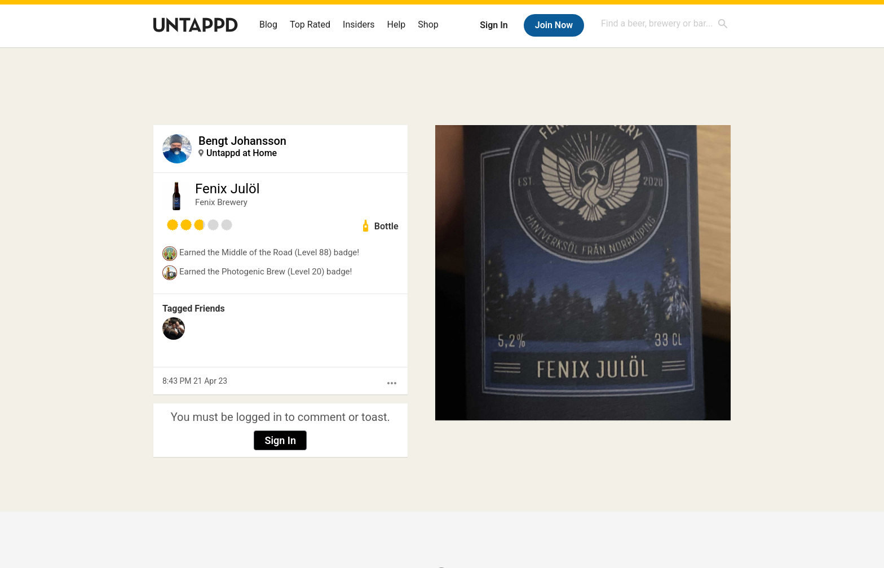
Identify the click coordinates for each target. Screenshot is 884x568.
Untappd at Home (241, 153)
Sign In (493, 25)
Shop (428, 24)
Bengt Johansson (242, 141)
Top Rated (310, 24)
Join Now (554, 25)
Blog (268, 24)
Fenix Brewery (221, 202)
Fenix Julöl (227, 189)
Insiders (359, 24)
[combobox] (664, 23)
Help (396, 24)
